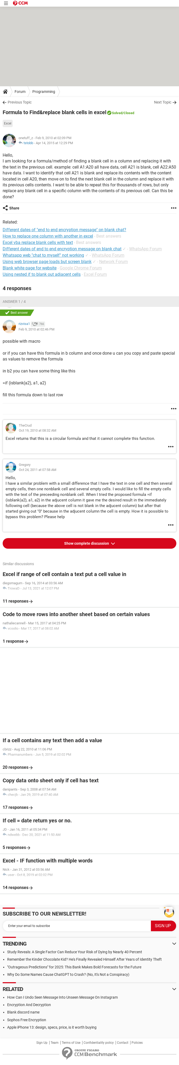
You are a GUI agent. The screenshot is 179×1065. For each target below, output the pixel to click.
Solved (117, 113)
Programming (43, 91)
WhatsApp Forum (145, 248)
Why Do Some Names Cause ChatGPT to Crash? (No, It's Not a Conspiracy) (68, 974)
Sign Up (41, 1043)
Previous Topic (20, 102)
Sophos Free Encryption (26, 1020)
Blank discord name (23, 1012)
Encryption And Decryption (29, 1005)
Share (14, 208)
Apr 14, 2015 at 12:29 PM (54, 143)
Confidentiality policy (99, 1043)
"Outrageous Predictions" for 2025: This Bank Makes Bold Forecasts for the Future (74, 967)
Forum (20, 91)
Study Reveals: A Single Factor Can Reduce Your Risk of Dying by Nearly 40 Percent (74, 952)
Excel (7, 123)
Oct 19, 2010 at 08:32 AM (37, 430)
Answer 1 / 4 (14, 301)
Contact (122, 1043)
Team (55, 1043)
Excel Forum (95, 274)
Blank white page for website (29, 267)
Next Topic (162, 102)
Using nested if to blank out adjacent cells (42, 274)
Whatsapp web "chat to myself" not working (43, 255)
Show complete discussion (87, 543)
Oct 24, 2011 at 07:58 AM (37, 470)
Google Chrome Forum (81, 267)
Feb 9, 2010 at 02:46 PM (36, 329)
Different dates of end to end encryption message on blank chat (62, 248)
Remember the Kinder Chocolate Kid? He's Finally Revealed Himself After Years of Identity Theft (84, 959)
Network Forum (113, 261)
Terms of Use (71, 1043)
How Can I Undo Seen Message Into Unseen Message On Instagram (62, 997)
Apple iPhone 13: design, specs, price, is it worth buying (52, 1027)
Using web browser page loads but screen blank (47, 261)
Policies (137, 1043)
